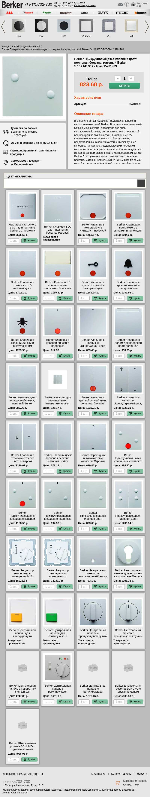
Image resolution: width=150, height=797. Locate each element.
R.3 (41, 35)
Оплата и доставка (85, 5)
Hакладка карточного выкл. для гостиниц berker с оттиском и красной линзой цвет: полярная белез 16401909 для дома (22, 232)
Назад (5, 46)
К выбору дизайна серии (26, 46)
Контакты (79, 2)
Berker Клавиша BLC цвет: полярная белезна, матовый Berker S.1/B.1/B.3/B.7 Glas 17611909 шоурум (58, 234)
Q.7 (109, 35)
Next (147, 27)
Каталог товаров (121, 773)
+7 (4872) (38, 4)
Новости (142, 773)
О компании (98, 773)
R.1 (19, 35)
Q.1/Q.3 (86, 35)
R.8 (64, 35)
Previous (3, 27)
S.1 (131, 35)
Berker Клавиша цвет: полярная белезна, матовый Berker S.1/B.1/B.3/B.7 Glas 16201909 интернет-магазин (22, 405)
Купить (124, 85)
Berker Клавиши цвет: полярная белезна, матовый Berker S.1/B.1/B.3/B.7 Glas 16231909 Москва (58, 461)
